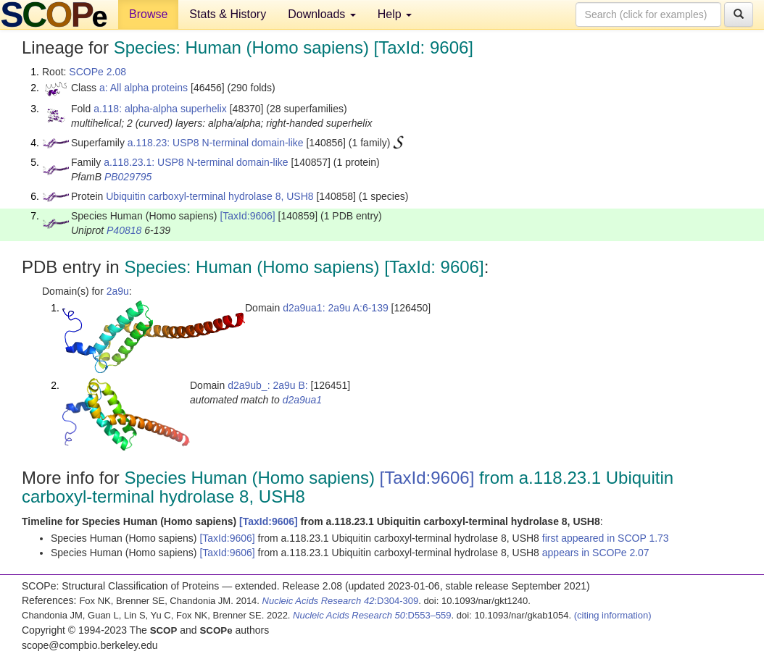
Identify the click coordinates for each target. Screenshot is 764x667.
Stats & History (227, 14)
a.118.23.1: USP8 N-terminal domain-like (196, 162)
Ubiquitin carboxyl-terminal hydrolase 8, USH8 (209, 196)
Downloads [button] (322, 14)
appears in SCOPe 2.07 (595, 552)
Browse (148, 14)
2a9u (118, 291)
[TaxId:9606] (247, 216)
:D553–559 (372, 615)
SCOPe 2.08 (97, 71)
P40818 (124, 230)
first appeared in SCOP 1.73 (605, 538)
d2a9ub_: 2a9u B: (268, 385)
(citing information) (613, 615)
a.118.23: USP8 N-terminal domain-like (216, 142)
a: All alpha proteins (143, 87)
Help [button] (395, 14)
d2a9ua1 (303, 400)
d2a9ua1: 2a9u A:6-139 (336, 308)
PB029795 (127, 177)
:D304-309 (340, 600)
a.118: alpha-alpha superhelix (160, 108)
